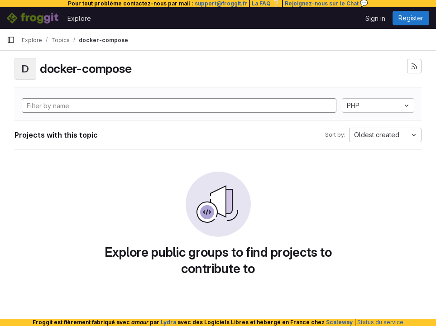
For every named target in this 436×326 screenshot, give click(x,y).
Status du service (380, 322)
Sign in (375, 18)
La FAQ (266, 3)
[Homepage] (32, 18)
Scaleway (339, 322)
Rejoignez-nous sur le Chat (326, 3)
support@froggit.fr (221, 3)
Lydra (168, 322)
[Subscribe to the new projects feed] (414, 66)
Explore (79, 18)
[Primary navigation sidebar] (11, 40)
